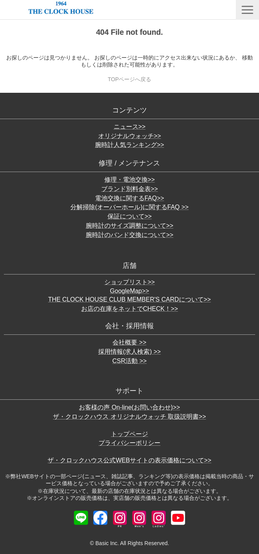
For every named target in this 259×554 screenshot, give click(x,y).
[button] (247, 10)
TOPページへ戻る (130, 79)
